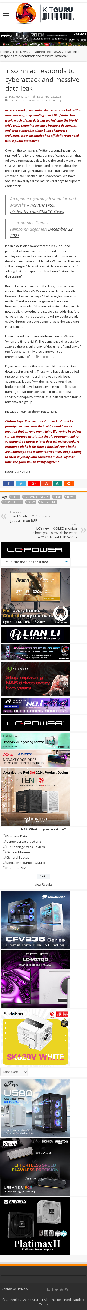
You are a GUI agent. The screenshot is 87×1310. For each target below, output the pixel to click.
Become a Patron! (17, 471)
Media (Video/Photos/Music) (26, 863)
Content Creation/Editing (23, 841)
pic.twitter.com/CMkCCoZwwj (37, 211)
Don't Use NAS (16, 868)
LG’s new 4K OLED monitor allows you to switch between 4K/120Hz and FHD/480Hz (53, 531)
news (70, 497)
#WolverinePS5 (40, 205)
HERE (53, 411)
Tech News (20, 52)
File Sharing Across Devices (25, 847)
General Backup (17, 857)
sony (31, 502)
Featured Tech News (46, 52)
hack (15, 497)
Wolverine (48, 502)
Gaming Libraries (18, 852)
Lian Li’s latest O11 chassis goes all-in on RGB (33, 516)
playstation (13, 502)
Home (4, 52)
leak (58, 497)
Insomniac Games (36, 497)
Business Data (16, 836)
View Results (43, 884)
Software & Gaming (48, 100)
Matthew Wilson (19, 96)
